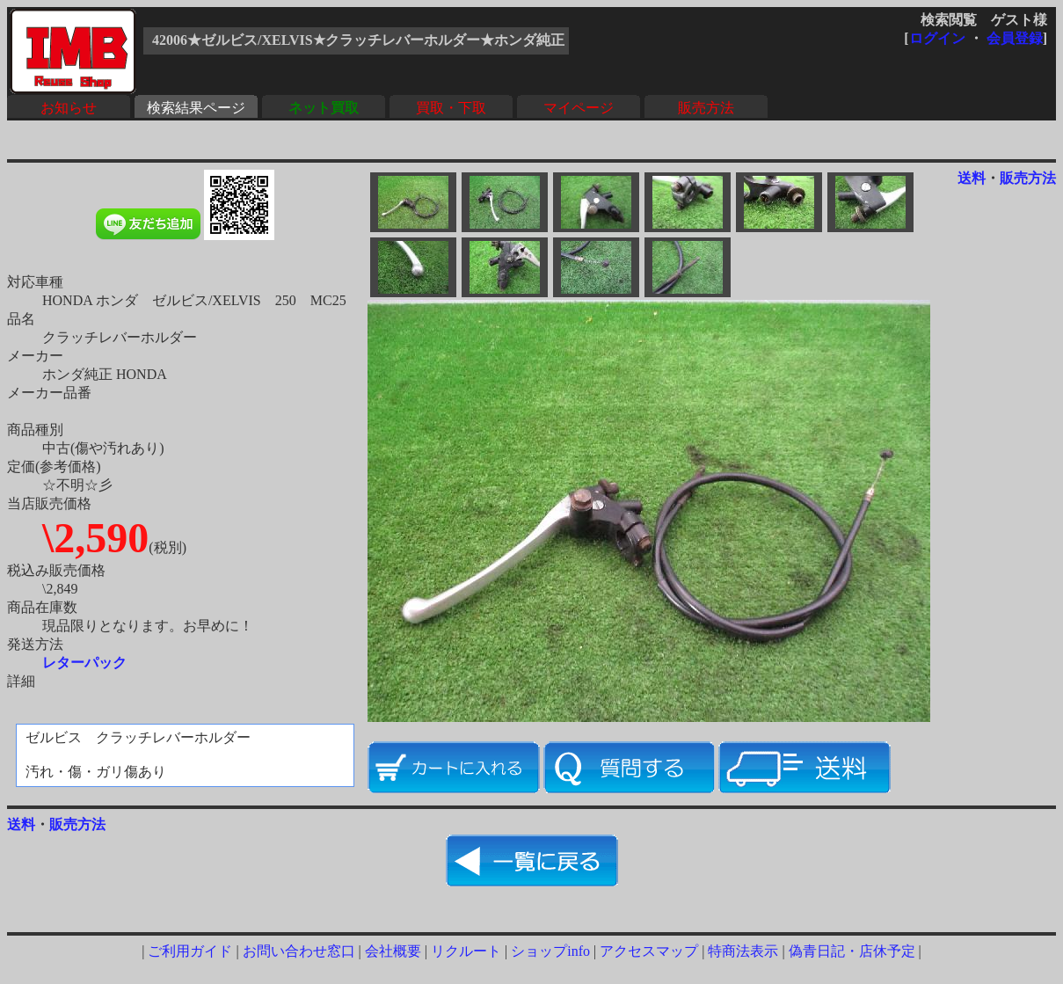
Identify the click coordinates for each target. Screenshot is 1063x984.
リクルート (466, 951)
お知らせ (68, 107)
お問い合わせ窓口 (299, 951)
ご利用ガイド (190, 951)
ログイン (937, 38)
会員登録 (1015, 38)
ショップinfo (550, 951)
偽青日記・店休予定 (852, 951)
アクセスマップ (649, 951)
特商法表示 (743, 951)
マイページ (578, 107)
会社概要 (393, 951)
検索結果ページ (196, 107)
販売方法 (706, 107)
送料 (971, 178)
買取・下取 (451, 107)
